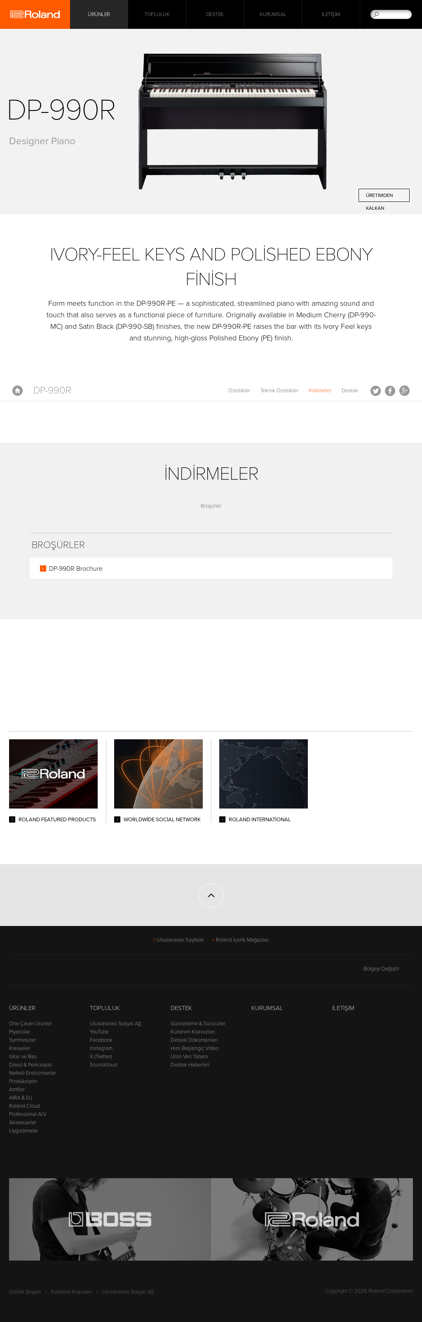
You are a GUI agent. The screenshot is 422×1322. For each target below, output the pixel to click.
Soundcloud (103, 1065)
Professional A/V (27, 1114)
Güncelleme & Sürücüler (198, 1023)
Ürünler (22, 1008)
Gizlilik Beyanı (25, 1292)
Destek (215, 14)
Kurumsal (273, 14)
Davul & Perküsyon (30, 1065)
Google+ (404, 390)
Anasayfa (17, 390)
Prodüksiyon (23, 1081)
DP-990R (52, 390)
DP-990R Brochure (76, 569)
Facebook (390, 390)
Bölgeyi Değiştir (388, 969)
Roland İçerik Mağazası (242, 940)
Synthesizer (22, 1040)
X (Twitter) (101, 1056)
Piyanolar (19, 1032)
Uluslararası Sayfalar (180, 940)
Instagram (101, 1048)
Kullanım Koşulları (71, 1292)
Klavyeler (19, 1048)
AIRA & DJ (20, 1098)
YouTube (99, 1032)
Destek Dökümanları (194, 1040)
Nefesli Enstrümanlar (32, 1073)
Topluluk (156, 14)
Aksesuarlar (22, 1122)
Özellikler (239, 390)
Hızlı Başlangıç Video (194, 1048)
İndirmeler (320, 390)
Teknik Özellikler (279, 390)
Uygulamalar (23, 1130)
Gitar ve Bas (23, 1056)
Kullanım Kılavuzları (193, 1032)
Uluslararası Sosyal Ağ (115, 1023)
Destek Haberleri (190, 1065)
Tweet (375, 390)
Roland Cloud (24, 1106)
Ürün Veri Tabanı (189, 1056)
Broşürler (211, 506)
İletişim (331, 14)
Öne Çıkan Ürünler (30, 1023)
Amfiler (17, 1089)
